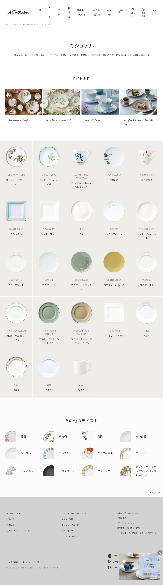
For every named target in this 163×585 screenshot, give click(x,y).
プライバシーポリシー (126, 523)
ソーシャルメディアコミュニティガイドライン (137, 533)
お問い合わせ (67, 530)
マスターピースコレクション (18, 530)
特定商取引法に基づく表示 (128, 528)
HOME (7, 24)
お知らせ (10, 519)
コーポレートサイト (31, 562)
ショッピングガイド (70, 524)
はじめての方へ (68, 536)
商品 (16, 24)
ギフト (50, 12)
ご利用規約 (121, 518)
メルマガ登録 (67, 519)
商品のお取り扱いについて (128, 513)
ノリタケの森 (12, 562)
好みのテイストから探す (31, 24)
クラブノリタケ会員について (74, 513)
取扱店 (69, 12)
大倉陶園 (10, 524)
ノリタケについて (14, 513)
